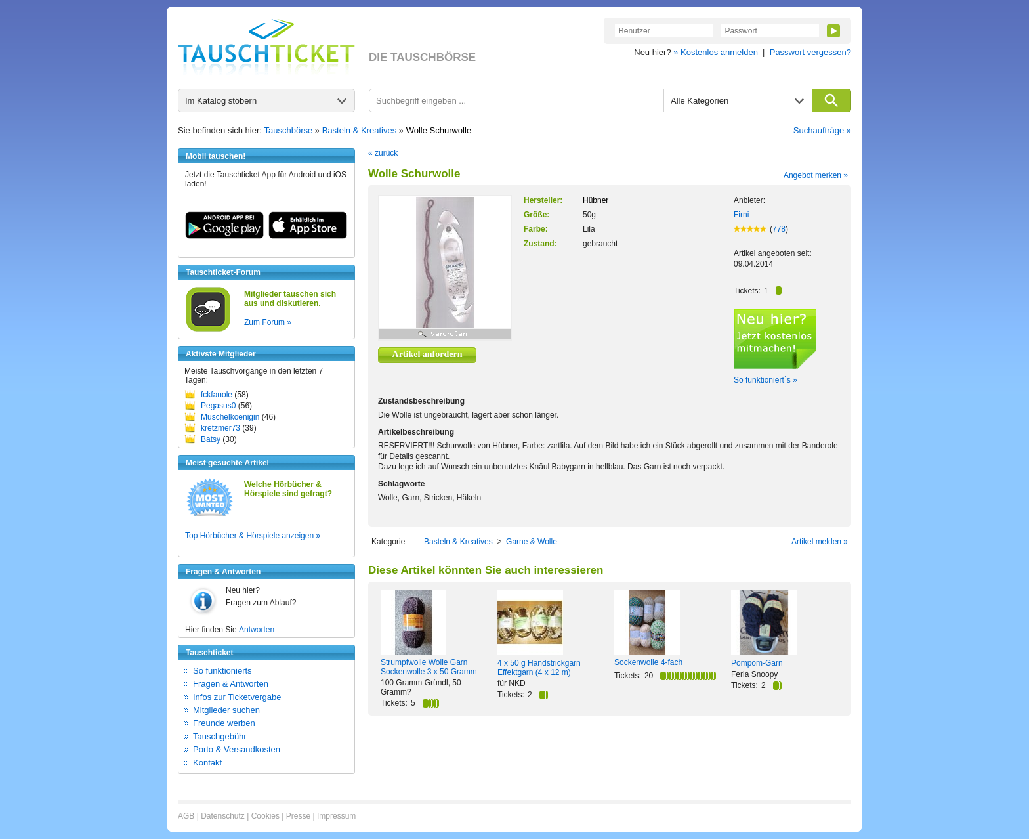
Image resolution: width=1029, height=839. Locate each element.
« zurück (383, 153)
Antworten (256, 629)
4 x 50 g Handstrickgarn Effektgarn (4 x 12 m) (539, 667)
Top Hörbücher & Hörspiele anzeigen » (252, 535)
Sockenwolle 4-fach (648, 662)
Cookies (265, 816)
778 (779, 229)
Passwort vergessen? (810, 52)
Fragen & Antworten (230, 684)
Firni (741, 214)
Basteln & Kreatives (359, 130)
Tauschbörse (288, 130)
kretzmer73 (220, 428)
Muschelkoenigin (230, 416)
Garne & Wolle (531, 541)
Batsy (210, 439)
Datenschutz (223, 816)
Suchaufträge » (822, 130)
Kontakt (207, 762)
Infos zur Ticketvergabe (237, 697)
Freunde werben (224, 723)
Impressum (336, 816)
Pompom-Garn (757, 663)
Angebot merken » (816, 175)
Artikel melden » (819, 541)
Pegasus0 (218, 405)
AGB (186, 816)
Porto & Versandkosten (236, 749)
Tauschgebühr (220, 736)
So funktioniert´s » (765, 380)
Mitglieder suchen (226, 710)
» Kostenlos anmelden (715, 52)
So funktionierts (222, 671)
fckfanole (216, 394)
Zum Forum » (267, 322)
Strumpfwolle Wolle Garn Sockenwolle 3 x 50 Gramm (429, 667)
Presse (298, 816)
